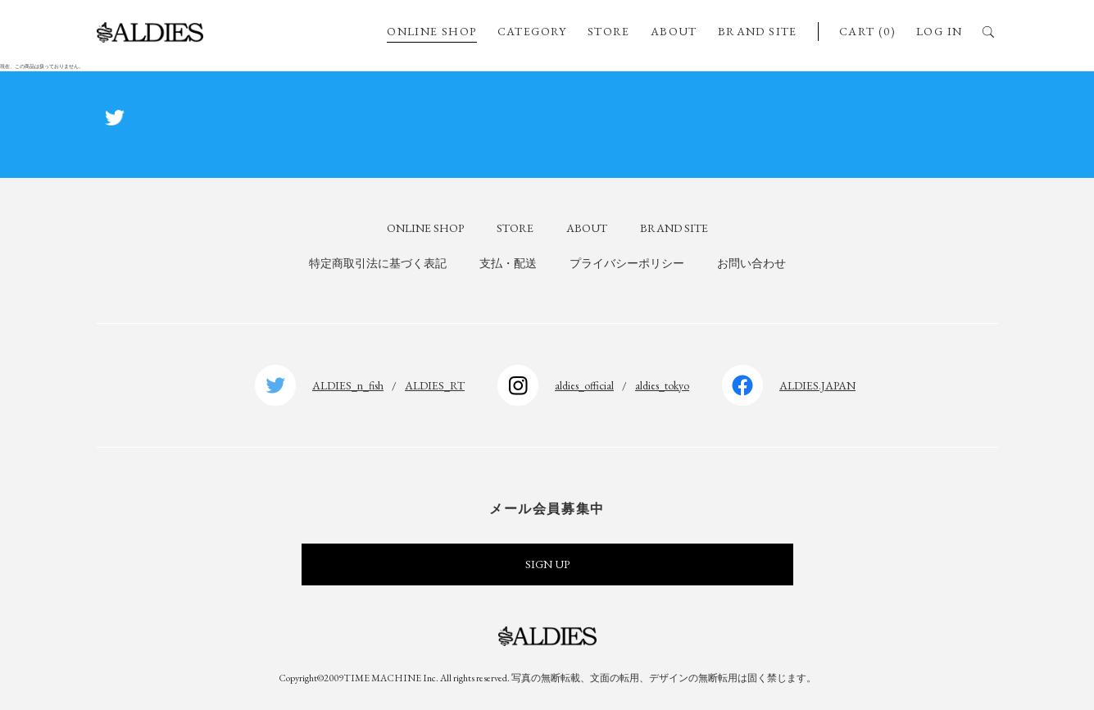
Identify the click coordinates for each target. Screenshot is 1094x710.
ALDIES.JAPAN (817, 385)
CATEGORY (532, 31)
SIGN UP (547, 564)
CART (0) (867, 31)
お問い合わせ (751, 263)
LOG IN (939, 31)
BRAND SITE (757, 31)
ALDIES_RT (435, 385)
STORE (609, 31)
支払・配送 (508, 263)
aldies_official (584, 385)
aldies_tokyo (662, 385)
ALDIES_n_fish (348, 385)
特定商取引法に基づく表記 (378, 263)
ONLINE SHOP (431, 31)
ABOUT (674, 31)
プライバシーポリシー (627, 263)
